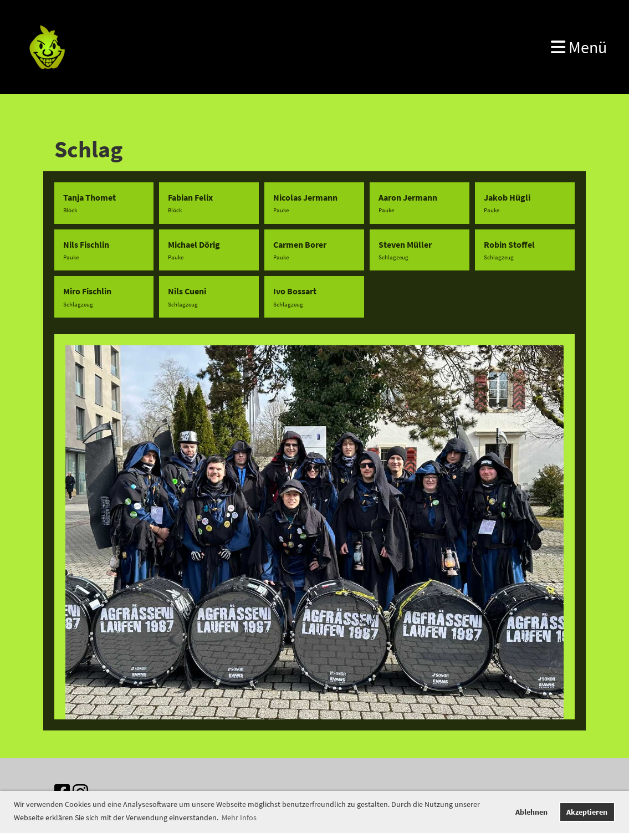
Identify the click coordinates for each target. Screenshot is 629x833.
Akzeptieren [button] (586, 812)
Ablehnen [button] (531, 812)
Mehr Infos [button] (239, 817)
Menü (579, 47)
